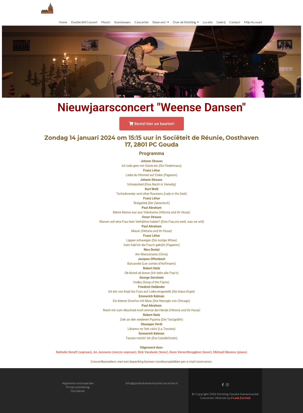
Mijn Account (253, 22)
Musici (105, 22)
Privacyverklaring (78, 387)
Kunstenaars (122, 22)
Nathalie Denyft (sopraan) (74, 352)
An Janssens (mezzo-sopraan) (114, 352)
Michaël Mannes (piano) (230, 352)
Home (63, 22)
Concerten (142, 22)
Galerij (220, 22)
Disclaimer (78, 391)
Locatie (208, 22)
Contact (234, 22)
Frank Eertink (241, 398)
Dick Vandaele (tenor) (153, 352)
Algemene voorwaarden (78, 383)
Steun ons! (159, 22)
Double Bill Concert (84, 22)
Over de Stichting (184, 22)
